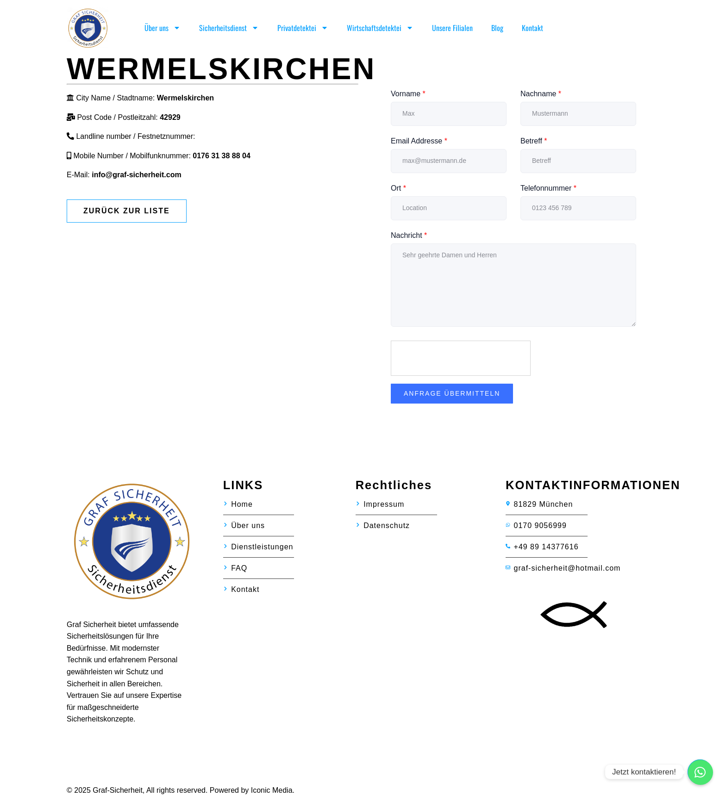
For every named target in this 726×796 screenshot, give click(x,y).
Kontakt (532, 27)
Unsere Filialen (452, 27)
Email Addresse (419, 141)
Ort (398, 188)
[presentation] (461, 359)
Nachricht (409, 235)
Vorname (408, 94)
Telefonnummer (548, 188)
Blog (497, 27)
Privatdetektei (302, 27)
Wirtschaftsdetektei (380, 27)
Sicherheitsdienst (229, 27)
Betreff (533, 141)
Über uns (162, 27)
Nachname (540, 94)
